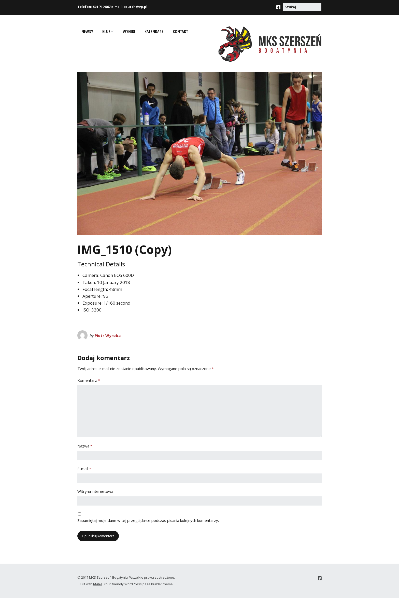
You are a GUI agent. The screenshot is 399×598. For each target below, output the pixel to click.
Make (97, 584)
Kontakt (180, 31)
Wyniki (129, 31)
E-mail (84, 468)
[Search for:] (302, 7)
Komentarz (88, 380)
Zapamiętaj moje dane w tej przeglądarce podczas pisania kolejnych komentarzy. (148, 520)
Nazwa (84, 445)
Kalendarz (154, 31)
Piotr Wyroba (108, 335)
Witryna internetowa (95, 491)
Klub (106, 31)
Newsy (87, 31)
